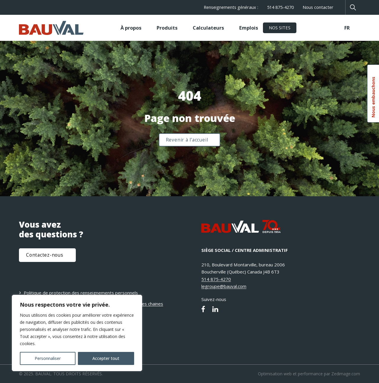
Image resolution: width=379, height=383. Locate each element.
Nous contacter (318, 7)
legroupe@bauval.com (223, 286)
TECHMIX (312, 27)
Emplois (248, 27)
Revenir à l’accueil (187, 140)
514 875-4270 (280, 7)
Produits (167, 27)
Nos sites (279, 27)
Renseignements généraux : (231, 7)
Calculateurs (208, 27)
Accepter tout (105, 358)
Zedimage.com (345, 373)
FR (347, 27)
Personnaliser (48, 358)
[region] (77, 333)
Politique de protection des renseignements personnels (81, 293)
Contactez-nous (44, 255)
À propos (131, 27)
